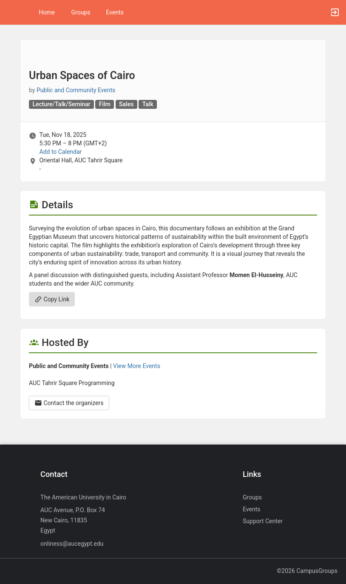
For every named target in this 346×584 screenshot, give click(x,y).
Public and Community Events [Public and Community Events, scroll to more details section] (76, 90)
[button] (11, 12)
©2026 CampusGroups (307, 570)
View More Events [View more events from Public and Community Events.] (136, 366)
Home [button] (47, 12)
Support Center (263, 521)
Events (114, 12)
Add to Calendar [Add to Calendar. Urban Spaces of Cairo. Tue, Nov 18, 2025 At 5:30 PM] (60, 151)
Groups (81, 12)
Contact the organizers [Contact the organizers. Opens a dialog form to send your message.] (69, 403)
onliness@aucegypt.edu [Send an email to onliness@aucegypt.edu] (71, 543)
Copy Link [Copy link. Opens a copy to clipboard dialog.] (51, 299)
